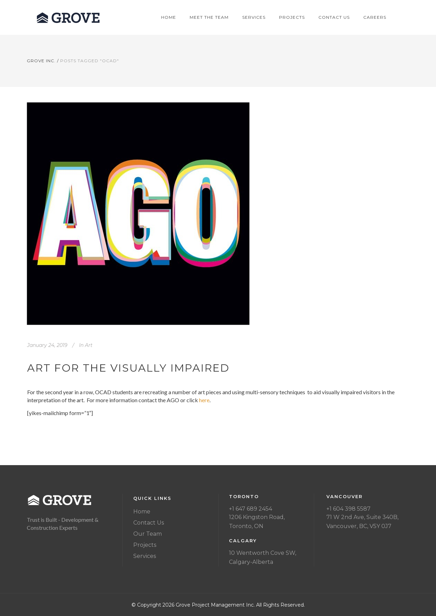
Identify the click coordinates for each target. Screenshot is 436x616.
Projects (144, 545)
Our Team (147, 533)
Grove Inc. (41, 60)
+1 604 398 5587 (348, 508)
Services (144, 556)
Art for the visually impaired (128, 368)
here (204, 400)
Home (141, 511)
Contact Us (148, 522)
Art (89, 345)
